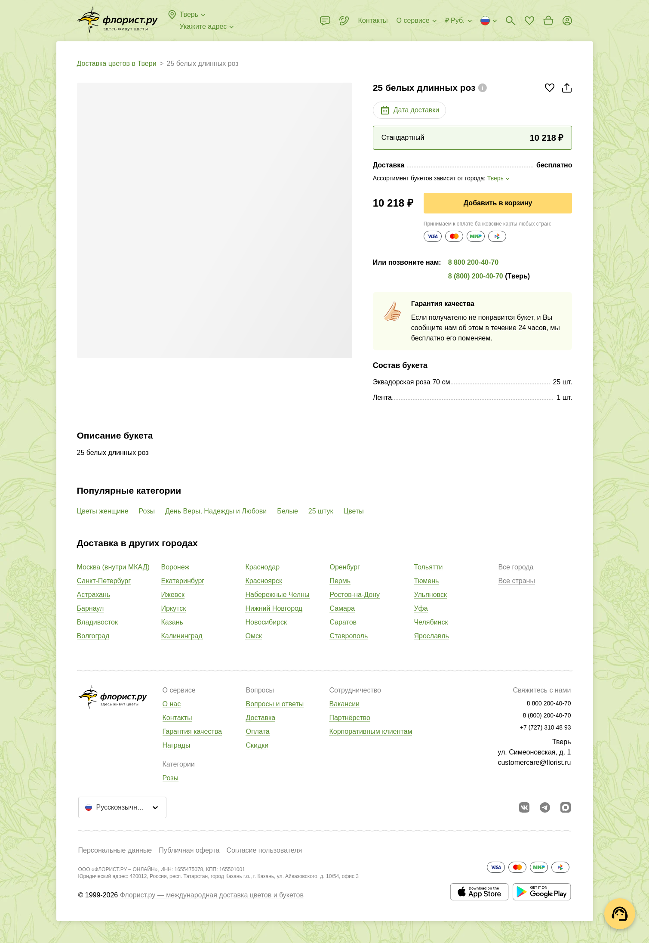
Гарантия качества (192, 731)
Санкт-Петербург (104, 580)
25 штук (320, 511)
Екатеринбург (182, 580)
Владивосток (97, 622)
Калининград (181, 636)
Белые (287, 511)
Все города (515, 567)
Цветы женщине (103, 511)
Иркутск (173, 608)
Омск (253, 636)
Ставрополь (348, 636)
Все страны (516, 580)
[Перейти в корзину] (548, 20)
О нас (172, 704)
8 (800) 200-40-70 (475, 276)
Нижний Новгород (273, 608)
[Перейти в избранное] (529, 20)
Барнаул (90, 608)
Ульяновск (430, 594)
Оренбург (344, 567)
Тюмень (426, 580)
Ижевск (172, 594)
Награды (177, 745)
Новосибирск (266, 622)
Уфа (421, 608)
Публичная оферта (189, 850)
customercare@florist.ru (534, 762)
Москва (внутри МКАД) (113, 567)
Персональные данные (115, 850)
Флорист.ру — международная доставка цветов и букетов (212, 895)
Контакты (177, 717)
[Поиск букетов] (510, 20)
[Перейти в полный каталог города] (117, 20)
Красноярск (263, 580)
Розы (147, 511)
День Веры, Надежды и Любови (216, 511)
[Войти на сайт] (567, 20)
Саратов (343, 622)
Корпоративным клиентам (370, 731)
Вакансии (344, 704)
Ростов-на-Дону (354, 594)
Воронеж (175, 567)
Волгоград (93, 636)
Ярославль (431, 636)
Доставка (260, 717)
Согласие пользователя (264, 850)
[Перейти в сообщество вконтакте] (524, 807)
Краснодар (262, 567)
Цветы (353, 511)
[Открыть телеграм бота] (545, 807)
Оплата (257, 731)
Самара (341, 608)
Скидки (257, 745)
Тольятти (428, 567)
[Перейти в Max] (565, 807)
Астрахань (94, 594)
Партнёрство (349, 717)
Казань (172, 622)
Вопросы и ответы (275, 704)
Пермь (340, 580)
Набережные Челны (277, 594)
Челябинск (431, 622)
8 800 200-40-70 (473, 262)
